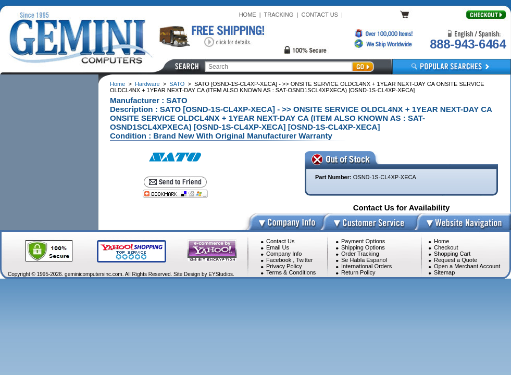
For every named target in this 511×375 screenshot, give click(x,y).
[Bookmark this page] (175, 194)
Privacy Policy (284, 266)
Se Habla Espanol (364, 260)
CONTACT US (319, 14)
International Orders (366, 266)
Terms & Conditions (291, 272)
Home (117, 84)
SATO (176, 84)
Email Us (277, 247)
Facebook (278, 260)
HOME (247, 14)
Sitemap (444, 272)
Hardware (147, 84)
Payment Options (363, 241)
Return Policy (358, 272)
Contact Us (280, 241)
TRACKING (279, 14)
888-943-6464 (468, 44)
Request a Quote (455, 260)
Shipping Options (363, 247)
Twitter (304, 260)
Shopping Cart (452, 254)
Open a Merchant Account (467, 266)
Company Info (284, 254)
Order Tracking (360, 254)
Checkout (446, 247)
